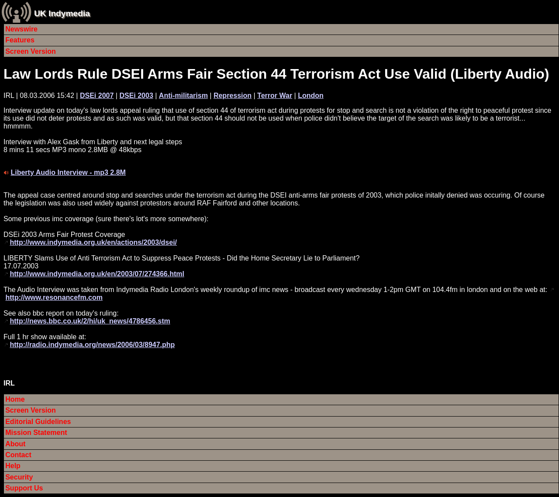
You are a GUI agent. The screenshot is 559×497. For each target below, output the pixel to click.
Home (14, 399)
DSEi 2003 (136, 95)
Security (19, 477)
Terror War (274, 95)
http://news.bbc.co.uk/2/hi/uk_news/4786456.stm (90, 321)
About (15, 444)
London (311, 95)
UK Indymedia (62, 13)
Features (20, 40)
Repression (233, 95)
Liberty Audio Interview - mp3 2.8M (67, 172)
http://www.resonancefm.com (54, 297)
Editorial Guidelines (38, 421)
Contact (18, 455)
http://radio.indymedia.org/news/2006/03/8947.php (92, 344)
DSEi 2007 (97, 95)
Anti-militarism (183, 95)
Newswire (21, 29)
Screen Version (30, 51)
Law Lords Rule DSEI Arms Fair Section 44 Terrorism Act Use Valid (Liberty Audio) (276, 74)
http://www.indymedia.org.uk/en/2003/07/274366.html (97, 274)
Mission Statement (36, 432)
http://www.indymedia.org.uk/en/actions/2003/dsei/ (93, 242)
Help (13, 465)
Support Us (24, 488)
